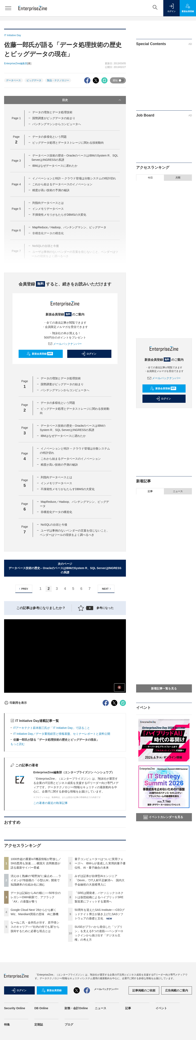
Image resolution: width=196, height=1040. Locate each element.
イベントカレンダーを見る (163, 817)
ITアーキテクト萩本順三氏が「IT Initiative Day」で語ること (51, 727)
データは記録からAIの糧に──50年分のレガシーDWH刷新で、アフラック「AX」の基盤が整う (36, 897)
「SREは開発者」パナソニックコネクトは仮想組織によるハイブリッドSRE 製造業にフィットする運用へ (100, 897)
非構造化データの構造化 (56, 512)
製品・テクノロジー (58, 80)
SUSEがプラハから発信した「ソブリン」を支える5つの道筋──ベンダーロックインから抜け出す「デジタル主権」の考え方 (167, 322)
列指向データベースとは (48, 202)
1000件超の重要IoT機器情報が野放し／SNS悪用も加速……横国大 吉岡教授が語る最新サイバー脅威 (36, 863)
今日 (150, 177)
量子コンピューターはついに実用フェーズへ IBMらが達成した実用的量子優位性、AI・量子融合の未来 (100, 863)
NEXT (107, 588)
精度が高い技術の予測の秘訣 (50, 190)
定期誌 (38, 1024)
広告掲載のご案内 (176, 990)
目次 (92, 100)
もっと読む (17, 744)
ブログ (69, 1024)
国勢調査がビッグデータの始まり (53, 118)
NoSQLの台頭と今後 (54, 524)
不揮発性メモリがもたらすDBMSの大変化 (59, 214)
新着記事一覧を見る (164, 688)
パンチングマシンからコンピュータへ (56, 124)
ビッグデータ (34, 80)
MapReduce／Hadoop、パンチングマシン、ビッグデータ (69, 227)
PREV (23, 588)
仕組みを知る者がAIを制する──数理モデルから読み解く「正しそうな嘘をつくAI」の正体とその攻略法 (163, 654)
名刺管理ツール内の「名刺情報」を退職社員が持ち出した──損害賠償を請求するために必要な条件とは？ (163, 634)
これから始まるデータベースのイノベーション (62, 184)
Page (16, 118)
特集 (7, 1024)
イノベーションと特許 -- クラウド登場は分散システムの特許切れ (74, 178)
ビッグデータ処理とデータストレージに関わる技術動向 (68, 142)
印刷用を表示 (15, 702)
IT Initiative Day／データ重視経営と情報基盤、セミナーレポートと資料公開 (61, 733)
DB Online (41, 1008)
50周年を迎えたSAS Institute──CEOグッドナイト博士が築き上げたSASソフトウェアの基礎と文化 (100, 914)
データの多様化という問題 (49, 136)
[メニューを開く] (8, 8)
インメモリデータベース (48, 208)
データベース (13, 80)
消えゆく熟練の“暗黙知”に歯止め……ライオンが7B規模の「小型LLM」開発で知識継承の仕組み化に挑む (36, 880)
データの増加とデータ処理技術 (52, 112)
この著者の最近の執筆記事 (50, 803)
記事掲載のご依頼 (143, 990)
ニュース (178, 491)
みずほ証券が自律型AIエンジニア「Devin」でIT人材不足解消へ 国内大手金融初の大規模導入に (99, 880)
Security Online (14, 1008)
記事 (150, 491)
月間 (177, 177)
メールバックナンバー (65, 343)
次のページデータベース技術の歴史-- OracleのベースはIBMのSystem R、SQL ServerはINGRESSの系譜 (65, 568)
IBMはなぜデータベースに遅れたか (54, 165)
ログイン (88, 354)
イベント (161, 1008)
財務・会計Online (76, 1008)
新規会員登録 (40, 354)
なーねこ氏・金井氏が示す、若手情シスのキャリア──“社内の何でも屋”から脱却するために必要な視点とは (35, 927)
